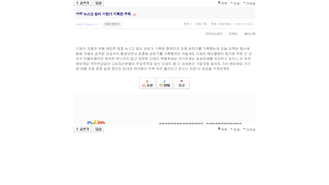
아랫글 (250, 3)
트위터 (230, 33)
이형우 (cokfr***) (87, 24)
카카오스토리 (211, 33)
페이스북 (247, 33)
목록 (224, 3)
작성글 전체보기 (112, 24)
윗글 (237, 3)
